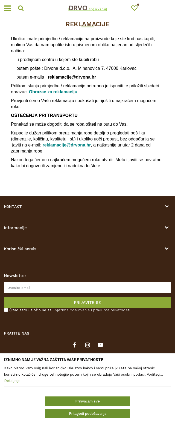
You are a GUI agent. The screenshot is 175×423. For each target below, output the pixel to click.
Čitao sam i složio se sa (69, 310)
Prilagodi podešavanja (87, 414)
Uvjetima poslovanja (71, 310)
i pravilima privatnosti (110, 310)
